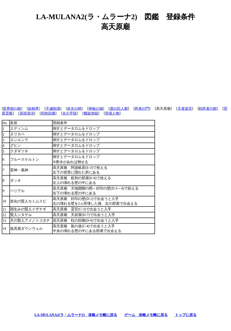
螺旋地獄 (91, 113)
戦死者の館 (208, 108)
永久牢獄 (69, 113)
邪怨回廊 (48, 113)
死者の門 (142, 108)
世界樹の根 (12, 108)
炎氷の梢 (74, 108)
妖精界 (33, 108)
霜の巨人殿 (119, 108)
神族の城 (95, 108)
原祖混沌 (27, 113)
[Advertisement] (115, 67)
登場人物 (112, 113)
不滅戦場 (53, 108)
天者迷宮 (185, 108)
